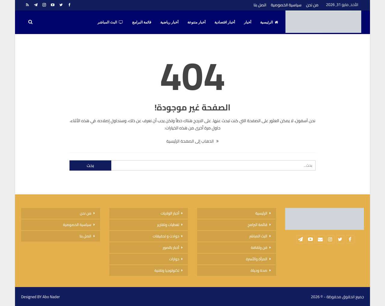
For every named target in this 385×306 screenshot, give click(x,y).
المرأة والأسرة (256, 258)
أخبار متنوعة (196, 22)
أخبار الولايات (170, 213)
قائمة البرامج (141, 22)
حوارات (174, 258)
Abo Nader (51, 296)
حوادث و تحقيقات (166, 236)
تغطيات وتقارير (168, 224)
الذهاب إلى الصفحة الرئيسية (192, 141)
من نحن (312, 4)
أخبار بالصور (171, 247)
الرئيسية (269, 22)
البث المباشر (110, 22)
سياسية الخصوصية (286, 4)
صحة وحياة (259, 270)
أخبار (247, 22)
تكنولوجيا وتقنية (167, 270)
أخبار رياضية (169, 22)
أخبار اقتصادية (224, 22)
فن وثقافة (259, 247)
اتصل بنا (260, 4)
